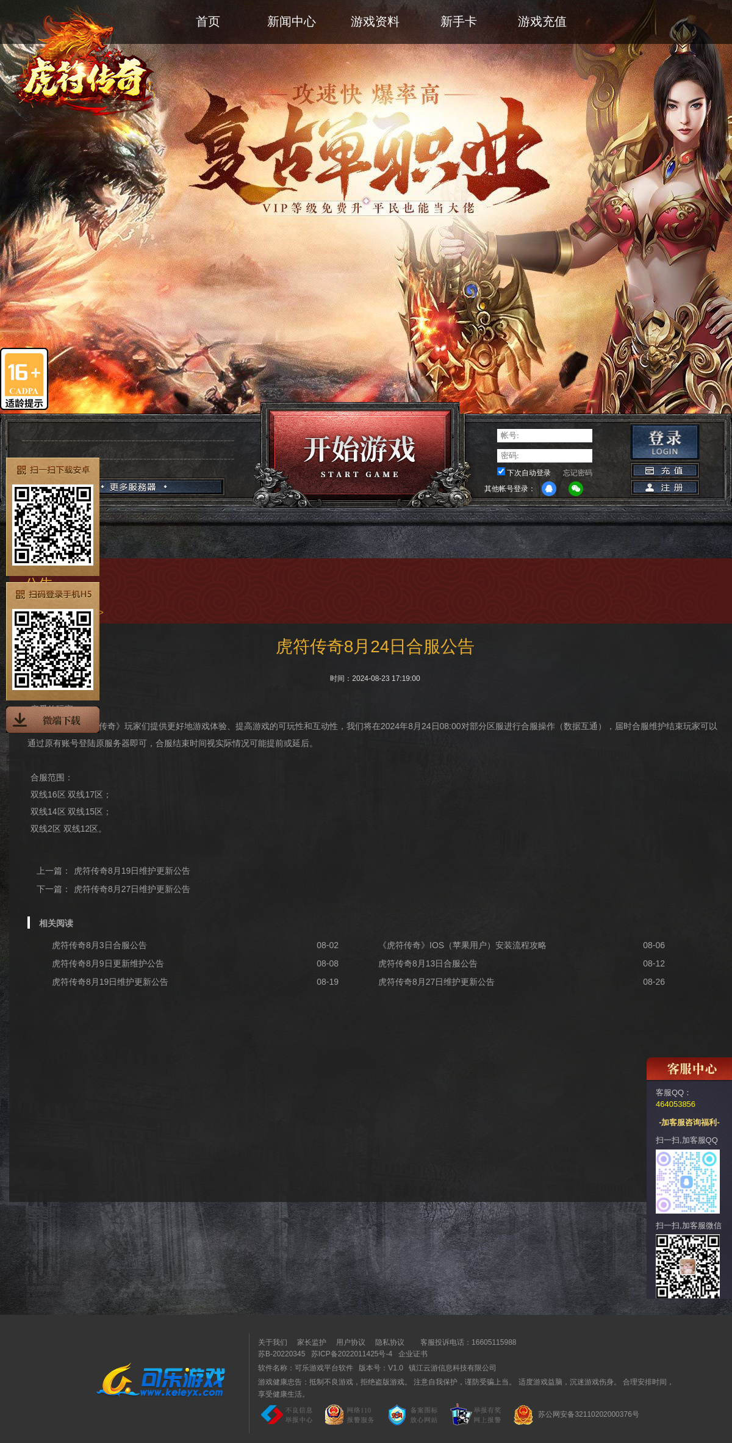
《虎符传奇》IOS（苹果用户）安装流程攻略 (462, 945)
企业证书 (413, 1354)
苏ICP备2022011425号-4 (351, 1354)
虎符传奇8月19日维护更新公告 (132, 871)
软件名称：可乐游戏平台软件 (305, 1368)
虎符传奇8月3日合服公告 (99, 945)
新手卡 (458, 21)
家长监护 (311, 1342)
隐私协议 (389, 1342)
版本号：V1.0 (381, 1368)
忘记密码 (577, 473)
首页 (208, 21)
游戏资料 (375, 21)
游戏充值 (542, 21)
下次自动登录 (529, 473)
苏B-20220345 (281, 1354)
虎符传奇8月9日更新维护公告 (108, 963)
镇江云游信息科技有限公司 (453, 1368)
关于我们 (272, 1342)
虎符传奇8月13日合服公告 (428, 963)
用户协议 (350, 1342)
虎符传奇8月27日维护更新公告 (132, 889)
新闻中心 (291, 21)
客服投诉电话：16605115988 (465, 1342)
